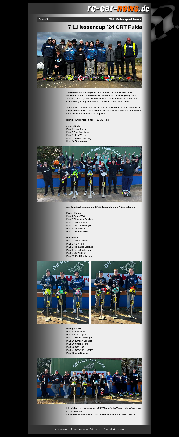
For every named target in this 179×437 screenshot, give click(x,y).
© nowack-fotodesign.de (114, 429)
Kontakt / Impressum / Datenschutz (86, 429)
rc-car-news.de (61, 429)
